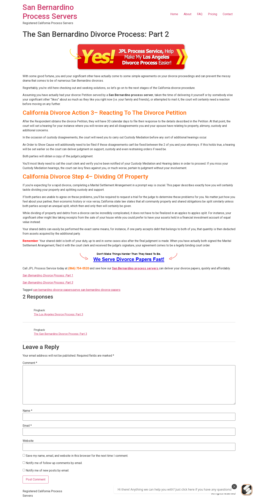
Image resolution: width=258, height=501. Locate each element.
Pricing (212, 14)
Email (27, 425)
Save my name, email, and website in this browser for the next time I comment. (77, 455)
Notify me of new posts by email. (47, 470)
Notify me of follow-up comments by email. (54, 463)
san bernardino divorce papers (53, 290)
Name (27, 410)
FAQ (199, 14)
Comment (30, 362)
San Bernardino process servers (135, 268)
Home (174, 14)
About (187, 14)
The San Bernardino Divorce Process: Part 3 (60, 333)
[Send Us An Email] (246, 489)
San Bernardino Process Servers (50, 12)
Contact (228, 14)
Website (28, 440)
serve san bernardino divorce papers (96, 290)
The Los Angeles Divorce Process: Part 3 (58, 314)
